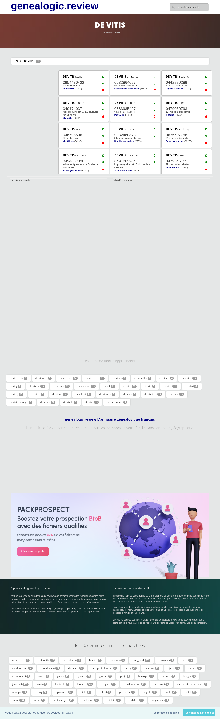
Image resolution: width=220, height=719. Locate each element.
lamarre (85, 684)
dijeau (173, 668)
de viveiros (153, 394)
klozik (42, 684)
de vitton (60, 394)
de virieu (189, 378)
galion (63, 676)
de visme (37, 386)
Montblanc (68, 141)
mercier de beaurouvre (192, 684)
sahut (18, 700)
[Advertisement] (32, 122)
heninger (146, 676)
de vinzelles (142, 378)
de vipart (166, 378)
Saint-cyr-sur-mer (175, 141)
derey (131, 668)
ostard (105, 692)
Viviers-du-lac (173, 167)
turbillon (136, 700)
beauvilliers (72, 660)
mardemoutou (135, 684)
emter (43, 676)
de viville (70, 402)
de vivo (92, 402)
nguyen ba (64, 692)
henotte (168, 676)
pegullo (150, 692)
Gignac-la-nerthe (174, 89)
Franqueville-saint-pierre (126, 89)
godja (125, 676)
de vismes (61, 386)
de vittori (83, 394)
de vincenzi (69, 378)
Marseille (67, 118)
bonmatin (117, 660)
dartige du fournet (104, 668)
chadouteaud (22, 668)
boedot (95, 660)
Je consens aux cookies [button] (200, 712)
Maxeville (119, 115)
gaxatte (84, 676)
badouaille (46, 660)
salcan (39, 700)
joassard (20, 684)
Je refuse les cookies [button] (166, 712)
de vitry (17, 394)
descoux (152, 668)
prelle (171, 692)
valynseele (160, 700)
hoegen (189, 676)
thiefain (114, 700)
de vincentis (18, 378)
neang (41, 692)
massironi (161, 684)
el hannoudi (21, 676)
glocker (105, 676)
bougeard (141, 660)
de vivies (47, 402)
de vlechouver (117, 402)
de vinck (119, 378)
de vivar (129, 394)
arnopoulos (21, 660)
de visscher (87, 386)
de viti (150, 386)
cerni (187, 660)
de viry (16, 386)
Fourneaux (68, 89)
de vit (109, 386)
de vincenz (43, 378)
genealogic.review (55, 5)
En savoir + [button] (68, 712)
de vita (130, 386)
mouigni (19, 692)
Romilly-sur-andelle (124, 141)
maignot (108, 684)
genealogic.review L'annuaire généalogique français (110, 419)
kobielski (62, 684)
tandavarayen (63, 700)
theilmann (90, 700)
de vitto (37, 394)
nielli (86, 692)
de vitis (170, 386)
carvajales (166, 660)
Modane (170, 115)
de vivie (177, 394)
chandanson (50, 668)
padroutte (127, 692)
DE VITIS (28, 61)
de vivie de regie (21, 402)
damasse (76, 668)
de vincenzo (95, 378)
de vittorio (107, 394)
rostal (191, 692)
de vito (191, 386)
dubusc (195, 668)
